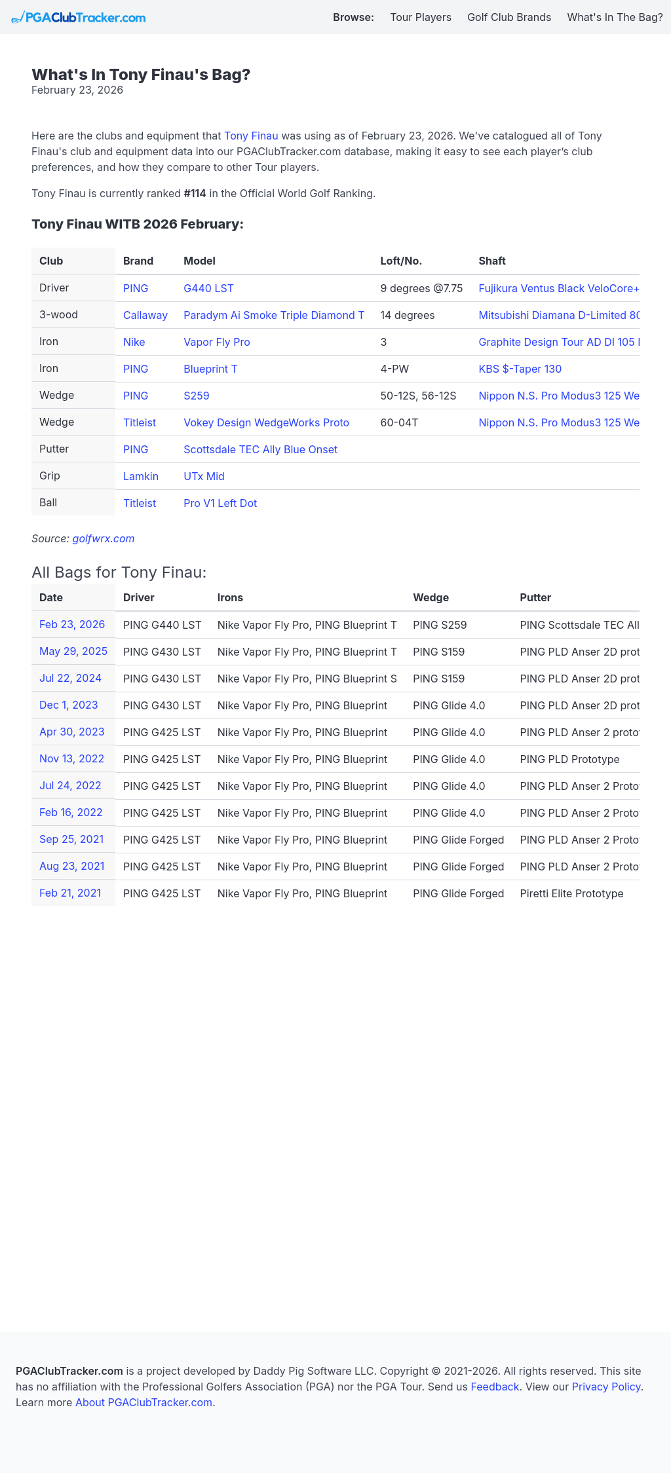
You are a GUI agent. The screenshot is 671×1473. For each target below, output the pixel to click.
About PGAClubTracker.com (143, 1402)
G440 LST (208, 288)
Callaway (145, 315)
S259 (196, 395)
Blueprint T (210, 368)
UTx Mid (204, 476)
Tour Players (420, 17)
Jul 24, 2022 (70, 785)
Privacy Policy (606, 1386)
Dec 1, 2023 (68, 704)
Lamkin (141, 476)
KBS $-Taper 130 (520, 368)
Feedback (494, 1386)
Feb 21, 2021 (70, 892)
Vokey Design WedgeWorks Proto (266, 422)
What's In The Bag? (615, 17)
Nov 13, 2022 (71, 758)
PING (136, 288)
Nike (134, 341)
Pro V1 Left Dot (220, 503)
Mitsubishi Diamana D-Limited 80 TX (569, 315)
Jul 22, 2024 (70, 677)
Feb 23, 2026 (72, 624)
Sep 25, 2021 (71, 839)
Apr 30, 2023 (72, 731)
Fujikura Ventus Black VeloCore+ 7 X (569, 288)
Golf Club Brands (509, 17)
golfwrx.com (104, 538)
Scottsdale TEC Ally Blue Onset (260, 449)
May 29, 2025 (73, 651)
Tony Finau (251, 135)
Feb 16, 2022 (71, 812)
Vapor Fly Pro (216, 341)
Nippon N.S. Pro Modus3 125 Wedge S (574, 395)
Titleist (139, 422)
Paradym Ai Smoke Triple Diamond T (273, 315)
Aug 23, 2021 (71, 865)
